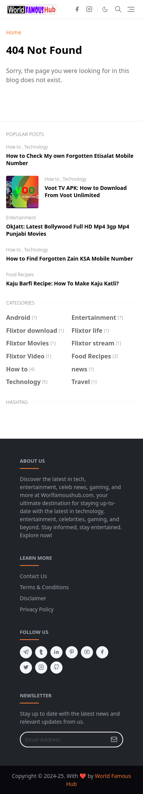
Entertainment (21, 217)
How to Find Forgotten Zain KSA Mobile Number (69, 258)
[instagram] (89, 9)
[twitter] (26, 667)
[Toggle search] (118, 9)
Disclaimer (33, 598)
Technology (36, 147)
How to (14, 147)
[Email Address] (63, 739)
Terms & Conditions (44, 587)
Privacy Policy (36, 609)
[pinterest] (72, 652)
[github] (56, 667)
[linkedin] (56, 652)
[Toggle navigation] (131, 9)
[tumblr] (41, 652)
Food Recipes (20, 274)
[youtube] (87, 652)
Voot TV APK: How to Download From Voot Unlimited (86, 191)
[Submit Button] (114, 739)
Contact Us (33, 576)
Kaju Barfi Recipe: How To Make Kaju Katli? (62, 283)
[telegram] (26, 652)
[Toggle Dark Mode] (105, 9)
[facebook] (77, 9)
